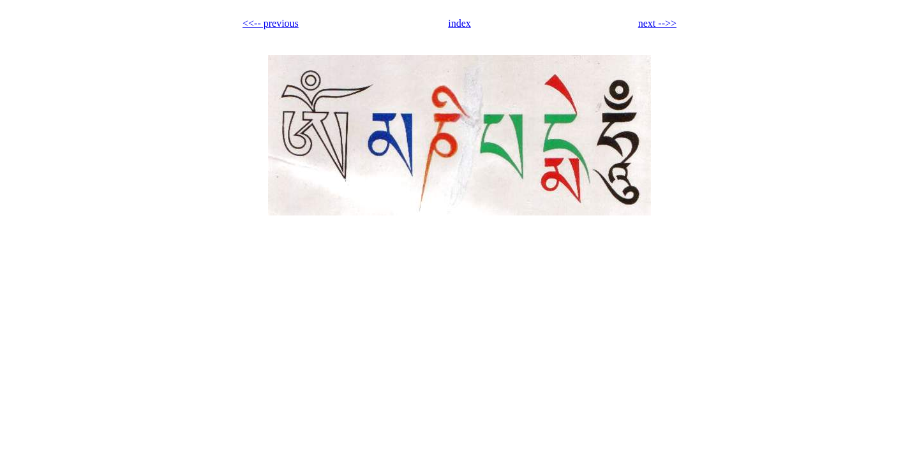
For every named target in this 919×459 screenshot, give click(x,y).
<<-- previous (271, 23)
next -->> (657, 23)
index (459, 23)
